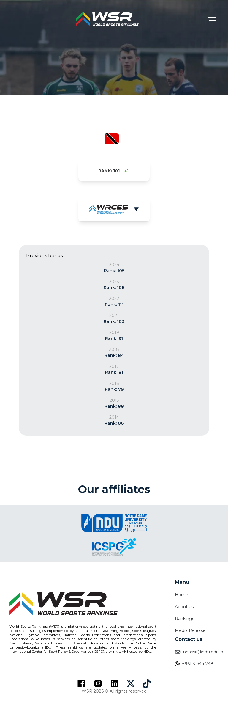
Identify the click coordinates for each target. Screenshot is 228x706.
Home (181, 594)
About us (184, 606)
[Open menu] (211, 19)
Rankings (184, 618)
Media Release (190, 630)
